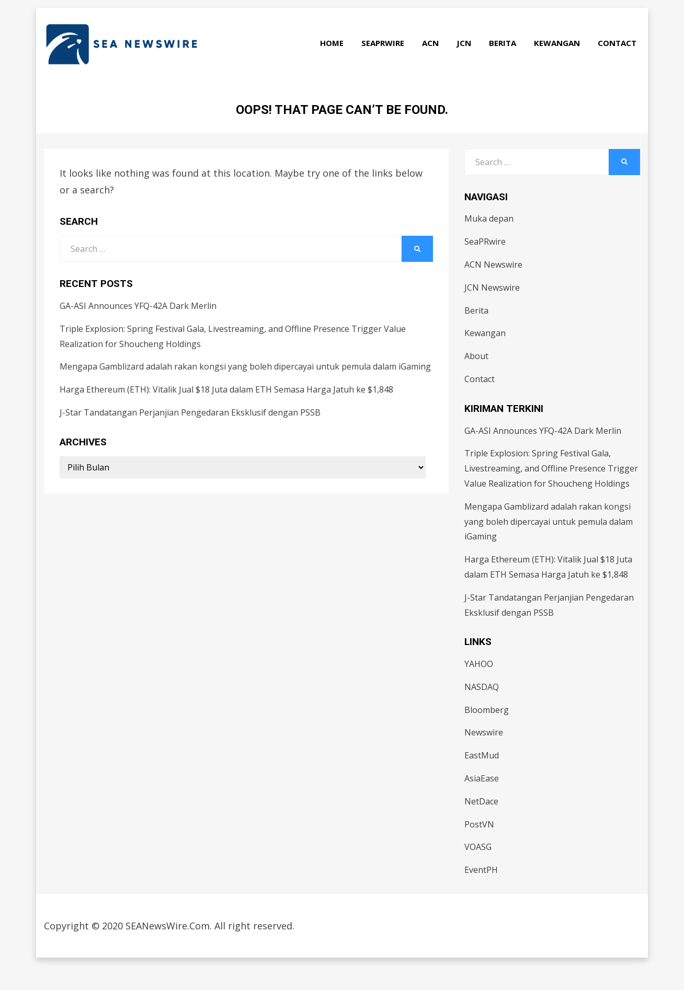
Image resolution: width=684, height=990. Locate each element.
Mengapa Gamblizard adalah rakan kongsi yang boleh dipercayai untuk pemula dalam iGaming (245, 391)
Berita (506, 59)
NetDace (481, 825)
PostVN (479, 848)
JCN (467, 59)
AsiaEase (481, 802)
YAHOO (478, 688)
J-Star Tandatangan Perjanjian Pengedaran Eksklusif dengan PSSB (190, 436)
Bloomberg (486, 734)
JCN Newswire (492, 311)
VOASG (478, 871)
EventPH (481, 894)
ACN (434, 59)
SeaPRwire (386, 59)
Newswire (483, 757)
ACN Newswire (493, 288)
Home (335, 59)
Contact (620, 59)
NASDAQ (481, 711)
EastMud (481, 779)
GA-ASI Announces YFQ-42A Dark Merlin (138, 330)
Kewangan (561, 59)
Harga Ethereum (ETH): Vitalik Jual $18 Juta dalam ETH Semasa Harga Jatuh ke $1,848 (226, 413)
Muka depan (489, 243)
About (476, 380)
